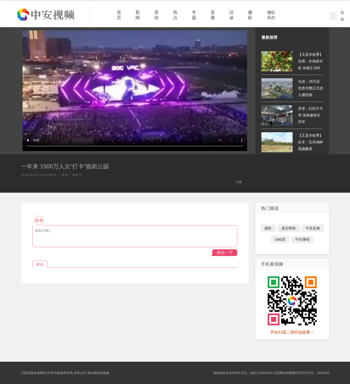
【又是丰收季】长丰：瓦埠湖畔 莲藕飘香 (310, 142)
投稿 (342, 16)
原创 (156, 15)
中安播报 (302, 239)
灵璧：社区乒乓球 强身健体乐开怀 (310, 115)
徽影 (250, 15)
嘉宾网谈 (288, 228)
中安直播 (313, 228)
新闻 (137, 15)
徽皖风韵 (271, 15)
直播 (212, 15)
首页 (119, 15)
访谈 (231, 15)
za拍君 (280, 239)
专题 (194, 15)
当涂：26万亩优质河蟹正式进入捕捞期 (310, 88)
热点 (175, 15)
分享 (238, 182)
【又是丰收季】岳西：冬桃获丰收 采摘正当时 (310, 61)
